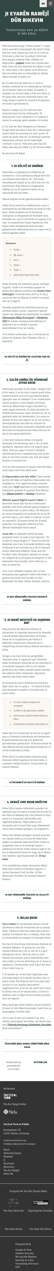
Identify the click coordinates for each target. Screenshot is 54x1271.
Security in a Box (24, 1260)
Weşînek (8, 1156)
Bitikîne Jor (40, 1062)
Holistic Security (24, 1253)
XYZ (17, 1267)
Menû (6, 1149)
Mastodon (8, 1166)
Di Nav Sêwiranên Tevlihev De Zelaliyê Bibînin (27, 896)
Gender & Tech (23, 1249)
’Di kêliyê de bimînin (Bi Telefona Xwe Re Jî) (27, 358)
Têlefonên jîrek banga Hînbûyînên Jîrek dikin (27, 1045)
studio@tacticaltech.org (14, 1140)
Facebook (8, 1163)
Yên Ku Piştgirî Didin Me (11, 1172)
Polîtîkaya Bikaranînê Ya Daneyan (19, 1144)
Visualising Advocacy (27, 1263)
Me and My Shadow (25, 1256)
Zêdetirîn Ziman (12, 1153)
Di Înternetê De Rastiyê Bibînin (27, 782)
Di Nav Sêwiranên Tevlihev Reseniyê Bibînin (27, 598)
